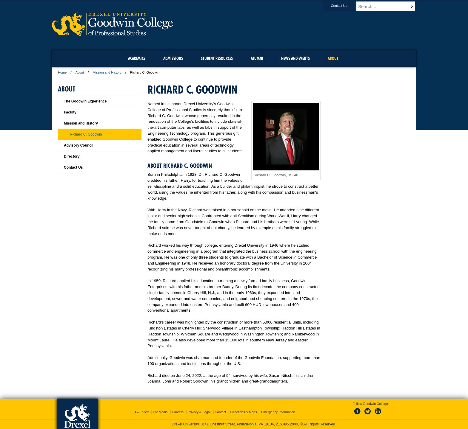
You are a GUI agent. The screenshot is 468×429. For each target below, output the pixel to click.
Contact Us (345, 5)
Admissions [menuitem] (173, 58)
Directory (72, 156)
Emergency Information (278, 412)
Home (62, 72)
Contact (220, 412)
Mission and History (107, 72)
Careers (178, 412)
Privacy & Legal (199, 412)
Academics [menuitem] (136, 58)
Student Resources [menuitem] (217, 58)
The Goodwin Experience (85, 101)
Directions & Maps (243, 412)
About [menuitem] (333, 58)
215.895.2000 (287, 424)
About (80, 72)
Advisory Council (78, 145)
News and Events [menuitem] (295, 58)
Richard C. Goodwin (86, 134)
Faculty (70, 112)
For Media (160, 412)
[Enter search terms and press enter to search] (389, 6)
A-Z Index (141, 412)
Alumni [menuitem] (257, 58)
